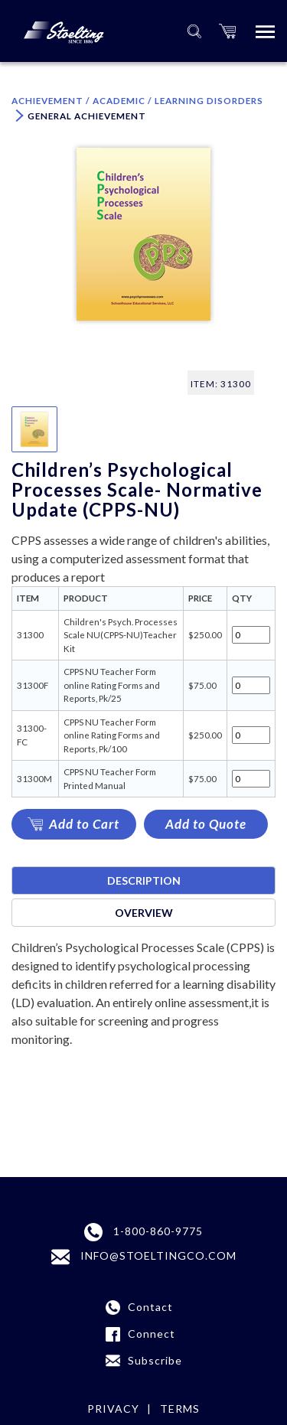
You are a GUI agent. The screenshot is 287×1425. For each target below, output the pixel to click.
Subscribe (155, 1360)
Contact (150, 1306)
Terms (180, 1408)
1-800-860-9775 (143, 1232)
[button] (227, 31)
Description (144, 880)
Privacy (113, 1408)
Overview (144, 912)
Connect (151, 1333)
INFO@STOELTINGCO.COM (143, 1257)
